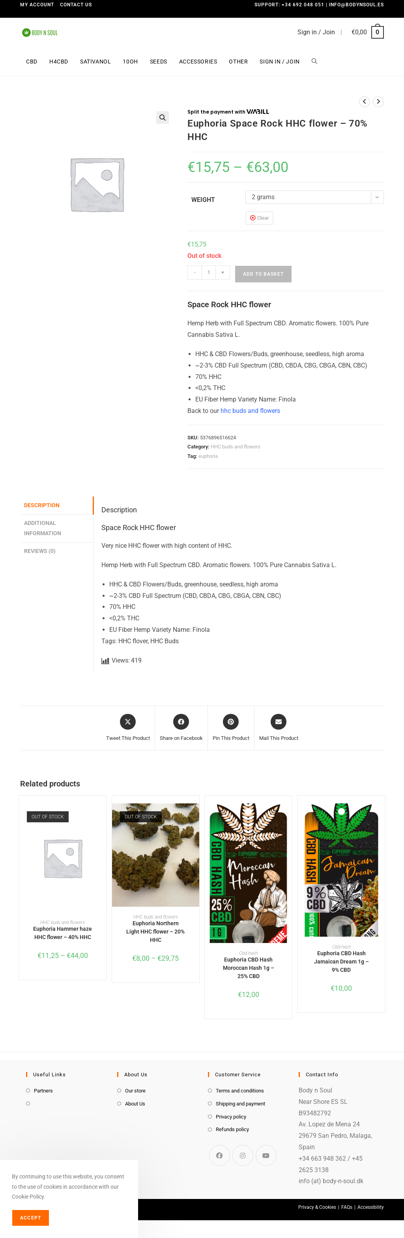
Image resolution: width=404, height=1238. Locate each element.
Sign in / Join (316, 32)
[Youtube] (266, 1155)
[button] (162, 117)
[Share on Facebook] (181, 728)
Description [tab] (42, 505)
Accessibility (370, 1207)
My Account (37, 4)
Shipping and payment (240, 1104)
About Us (135, 1104)
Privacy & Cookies (317, 1207)
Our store (135, 1091)
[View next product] (378, 101)
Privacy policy (231, 1117)
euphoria (208, 456)
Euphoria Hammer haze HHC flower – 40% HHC (62, 933)
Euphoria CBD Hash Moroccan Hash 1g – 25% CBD (248, 967)
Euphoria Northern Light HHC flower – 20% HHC (155, 931)
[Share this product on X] (128, 728)
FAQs (346, 1207)
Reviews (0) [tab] (40, 551)
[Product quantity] (209, 272)
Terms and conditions (240, 1091)
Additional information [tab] (42, 528)
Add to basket (263, 274)
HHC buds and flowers (235, 447)
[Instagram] (242, 1155)
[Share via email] (278, 728)
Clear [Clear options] (263, 218)
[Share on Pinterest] (231, 728)
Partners (43, 1091)
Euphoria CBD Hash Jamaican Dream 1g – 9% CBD (341, 961)
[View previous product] (364, 101)
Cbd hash (248, 953)
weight (203, 200)
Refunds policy (232, 1129)
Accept (30, 1218)
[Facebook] (219, 1155)
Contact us (76, 4)
